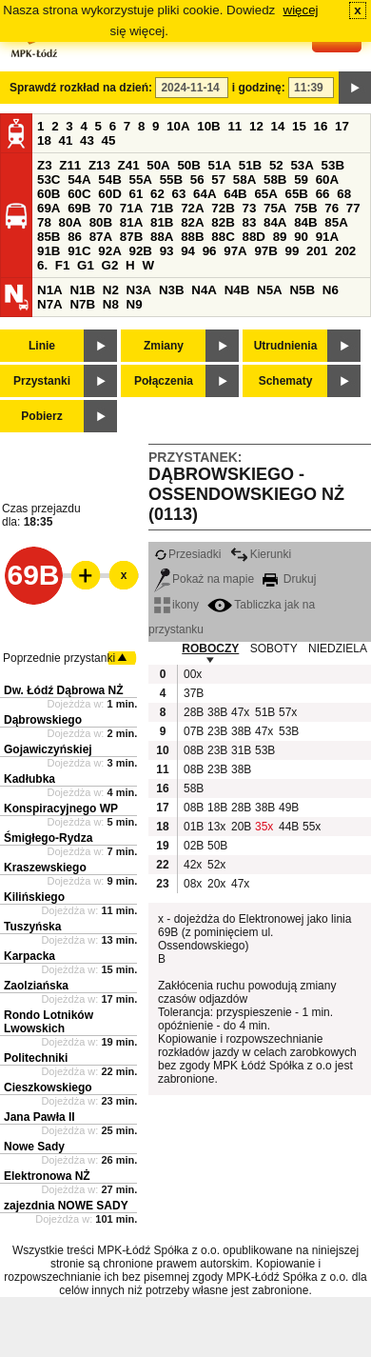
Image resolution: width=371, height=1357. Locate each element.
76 (331, 208)
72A (192, 208)
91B (48, 251)
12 (256, 126)
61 (135, 194)
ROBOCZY (210, 648)
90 (301, 236)
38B (216, 712)
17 (342, 126)
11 (234, 126)
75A (275, 208)
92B (139, 251)
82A (192, 222)
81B (161, 222)
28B (193, 712)
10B (208, 126)
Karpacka (29, 956)
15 (299, 126)
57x (288, 712)
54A (79, 179)
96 (210, 251)
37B (193, 693)
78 (44, 222)
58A (244, 179)
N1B (82, 290)
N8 (111, 304)
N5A (270, 290)
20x (216, 883)
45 (109, 140)
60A (327, 179)
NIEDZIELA (337, 648)
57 (218, 179)
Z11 (70, 165)
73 (249, 208)
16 (321, 126)
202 (345, 251)
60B (48, 194)
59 (301, 179)
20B (240, 826)
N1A (50, 290)
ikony (176, 604)
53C (48, 179)
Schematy (286, 381)
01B (193, 826)
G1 (85, 265)
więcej (301, 10)
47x (240, 712)
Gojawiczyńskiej (48, 749)
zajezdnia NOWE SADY (66, 1205)
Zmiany (164, 345)
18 (44, 140)
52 (276, 165)
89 (280, 236)
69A (48, 208)
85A (335, 222)
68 (344, 194)
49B (288, 807)
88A (161, 236)
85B (48, 236)
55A (139, 179)
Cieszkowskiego (48, 1087)
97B (265, 251)
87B (131, 236)
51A (219, 165)
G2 (110, 265)
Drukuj (289, 579)
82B (222, 222)
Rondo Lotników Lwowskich (48, 1021)
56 (197, 179)
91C (79, 251)
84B (305, 222)
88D (253, 236)
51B (250, 165)
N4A (204, 290)
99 (292, 251)
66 (323, 194)
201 (316, 251)
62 (157, 194)
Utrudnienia (286, 345)
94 (188, 251)
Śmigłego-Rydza (48, 838)
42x (193, 864)
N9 (135, 304)
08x (193, 883)
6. (42, 265)
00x (193, 674)
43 (87, 140)
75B (305, 208)
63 (179, 194)
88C (222, 236)
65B (296, 194)
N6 (330, 290)
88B (192, 236)
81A (131, 222)
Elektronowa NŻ (47, 1176)
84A (275, 222)
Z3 (44, 165)
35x (264, 826)
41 (66, 140)
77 (353, 208)
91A (327, 236)
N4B (237, 290)
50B (188, 165)
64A (204, 194)
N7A (50, 304)
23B (216, 731)
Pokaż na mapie (204, 579)
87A (100, 236)
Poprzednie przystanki (59, 658)
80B (100, 222)
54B (109, 179)
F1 (62, 265)
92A (109, 251)
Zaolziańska (36, 985)
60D (109, 194)
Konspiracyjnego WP (61, 808)
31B (240, 750)
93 (167, 251)
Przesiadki (187, 554)
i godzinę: (258, 87)
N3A (139, 290)
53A (301, 165)
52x (216, 864)
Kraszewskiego (45, 867)
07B (193, 731)
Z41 (129, 165)
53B (333, 165)
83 (249, 222)
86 (75, 236)
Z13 (99, 165)
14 (278, 126)
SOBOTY (274, 648)
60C (79, 194)
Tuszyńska (32, 926)
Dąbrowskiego (43, 720)
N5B (302, 290)
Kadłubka (29, 779)
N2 (111, 290)
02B (193, 845)
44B (288, 826)
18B (216, 807)
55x (312, 826)
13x (216, 826)
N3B (172, 290)
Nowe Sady (34, 1146)
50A (157, 165)
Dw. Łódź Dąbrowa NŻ (64, 690)
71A (131, 208)
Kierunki (260, 554)
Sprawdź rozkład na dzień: (81, 87)
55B (171, 179)
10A (177, 126)
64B (235, 194)
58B (275, 179)
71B (161, 208)
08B (193, 750)
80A (70, 222)
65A (265, 194)
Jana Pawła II (39, 1117)
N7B (82, 304)
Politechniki (36, 1058)
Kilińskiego (34, 897)
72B (222, 208)
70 (105, 208)
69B (79, 208)
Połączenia (163, 381)
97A (235, 251)
